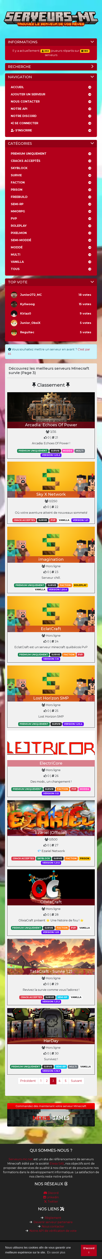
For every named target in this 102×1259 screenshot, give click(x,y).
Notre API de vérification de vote (53, 1231)
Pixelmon (19, 233)
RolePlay (19, 225)
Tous (15, 269)
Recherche (19, 67)
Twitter (51, 1201)
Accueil (17, 87)
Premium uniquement (28, 153)
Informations (22, 42)
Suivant (76, 1081)
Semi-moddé (21, 240)
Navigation (20, 77)
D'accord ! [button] (88, 1250)
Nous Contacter (25, 101)
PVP (14, 218)
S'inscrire (21, 130)
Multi (15, 254)
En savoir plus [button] (56, 1252)
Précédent (28, 1081)
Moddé (17, 247)
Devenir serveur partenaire (53, 1222)
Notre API (19, 108)
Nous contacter (53, 1226)
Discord (51, 1193)
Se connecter (24, 123)
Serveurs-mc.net (21, 1159)
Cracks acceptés (25, 161)
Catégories (20, 143)
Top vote (17, 282)
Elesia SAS (57, 1163)
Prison (16, 189)
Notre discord (24, 116)
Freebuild (19, 197)
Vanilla (17, 262)
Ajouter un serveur (28, 94)
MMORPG (18, 211)
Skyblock (19, 168)
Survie (16, 175)
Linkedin (51, 1197)
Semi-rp (17, 204)
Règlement (53, 1218)
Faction (18, 182)
